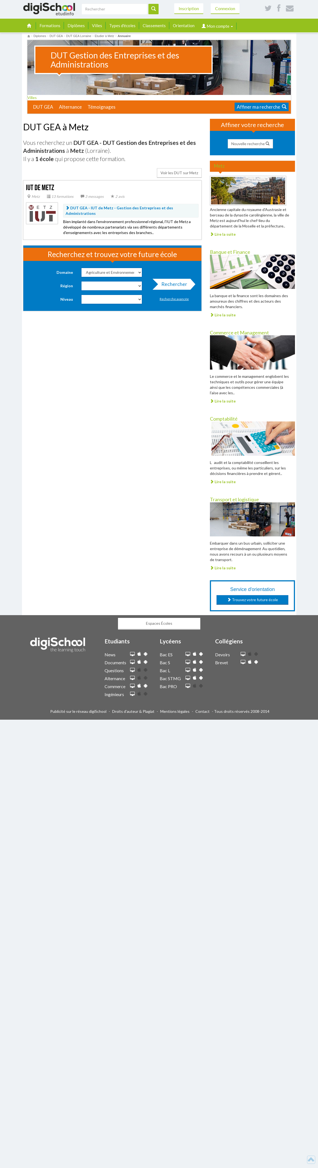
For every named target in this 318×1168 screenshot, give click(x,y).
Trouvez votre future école (252, 599)
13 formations (60, 196)
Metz (33, 196)
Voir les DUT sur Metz (179, 172)
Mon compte (217, 26)
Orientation (184, 25)
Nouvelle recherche (250, 143)
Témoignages (102, 107)
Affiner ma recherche (261, 107)
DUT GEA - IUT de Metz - (119, 211)
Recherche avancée (174, 299)
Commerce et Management (239, 333)
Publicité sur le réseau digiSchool (78, 711)
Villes (97, 25)
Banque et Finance (230, 252)
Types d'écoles (122, 25)
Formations (50, 25)
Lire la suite (223, 234)
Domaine (65, 272)
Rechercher (172, 285)
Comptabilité (224, 419)
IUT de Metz (40, 187)
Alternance (70, 107)
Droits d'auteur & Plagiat (133, 711)
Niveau (66, 299)
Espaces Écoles (159, 623)
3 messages (92, 196)
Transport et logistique (234, 499)
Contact (202, 711)
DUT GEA (43, 107)
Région (66, 285)
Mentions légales (175, 711)
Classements (154, 25)
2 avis (118, 196)
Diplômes (76, 25)
